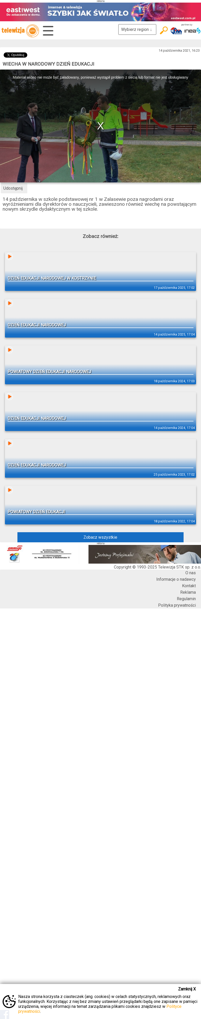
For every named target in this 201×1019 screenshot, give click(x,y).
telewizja (20, 30)
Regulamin (186, 598)
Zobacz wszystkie (100, 537)
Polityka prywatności (177, 605)
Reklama (188, 592)
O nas (190, 572)
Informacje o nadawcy (176, 579)
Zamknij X (187, 989)
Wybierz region (137, 29)
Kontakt (189, 585)
